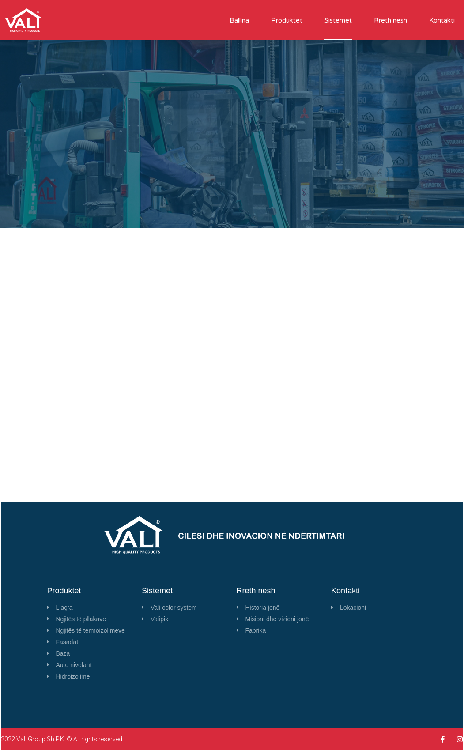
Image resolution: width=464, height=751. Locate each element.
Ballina (239, 20)
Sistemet (338, 20)
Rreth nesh (390, 20)
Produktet (286, 20)
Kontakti (442, 20)
